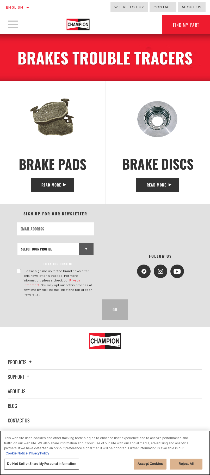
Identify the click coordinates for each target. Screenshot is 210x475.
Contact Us (19, 420)
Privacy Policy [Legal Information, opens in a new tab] (39, 453)
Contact (162, 7)
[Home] (78, 24)
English (14, 7)
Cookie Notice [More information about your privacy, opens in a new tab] (16, 453)
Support (19, 376)
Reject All (186, 464)
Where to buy (129, 7)
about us (192, 7)
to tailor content (58, 264)
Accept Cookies (150, 464)
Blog (12, 405)
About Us (17, 391)
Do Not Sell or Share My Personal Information (41, 464)
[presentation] (56, 309)
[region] (105, 453)
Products (20, 362)
